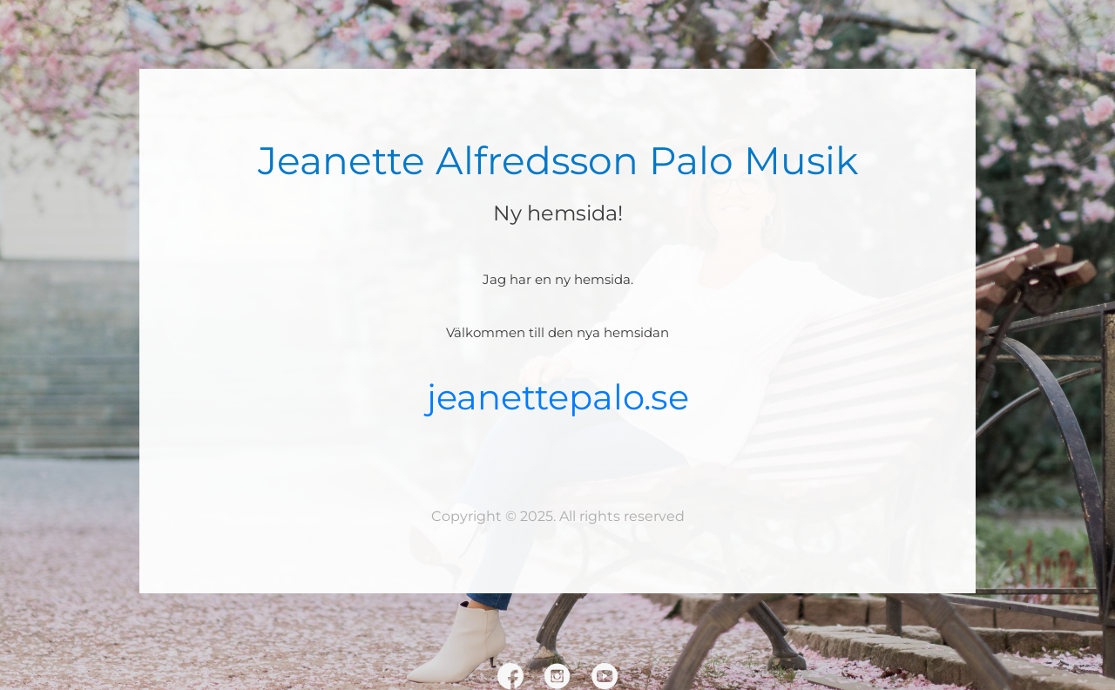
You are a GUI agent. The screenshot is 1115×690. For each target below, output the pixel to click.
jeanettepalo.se (558, 396)
